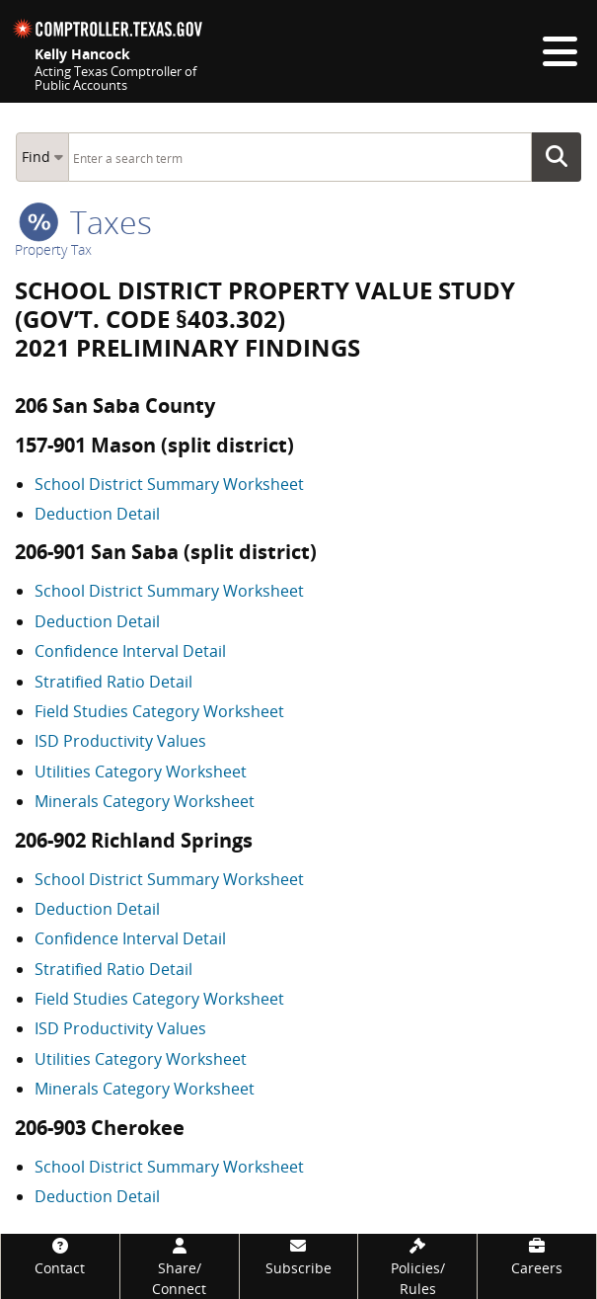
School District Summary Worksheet (169, 484)
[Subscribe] (299, 1256)
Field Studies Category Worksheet (159, 711)
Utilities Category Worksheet (141, 771)
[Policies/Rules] (417, 1266)
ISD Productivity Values (120, 741)
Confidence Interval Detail (130, 651)
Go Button (562, 157)
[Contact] (60, 1256)
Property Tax (53, 249)
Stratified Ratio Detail (113, 681)
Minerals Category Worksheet (145, 801)
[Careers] (537, 1256)
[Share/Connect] (179, 1266)
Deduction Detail (97, 514)
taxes (85, 222)
